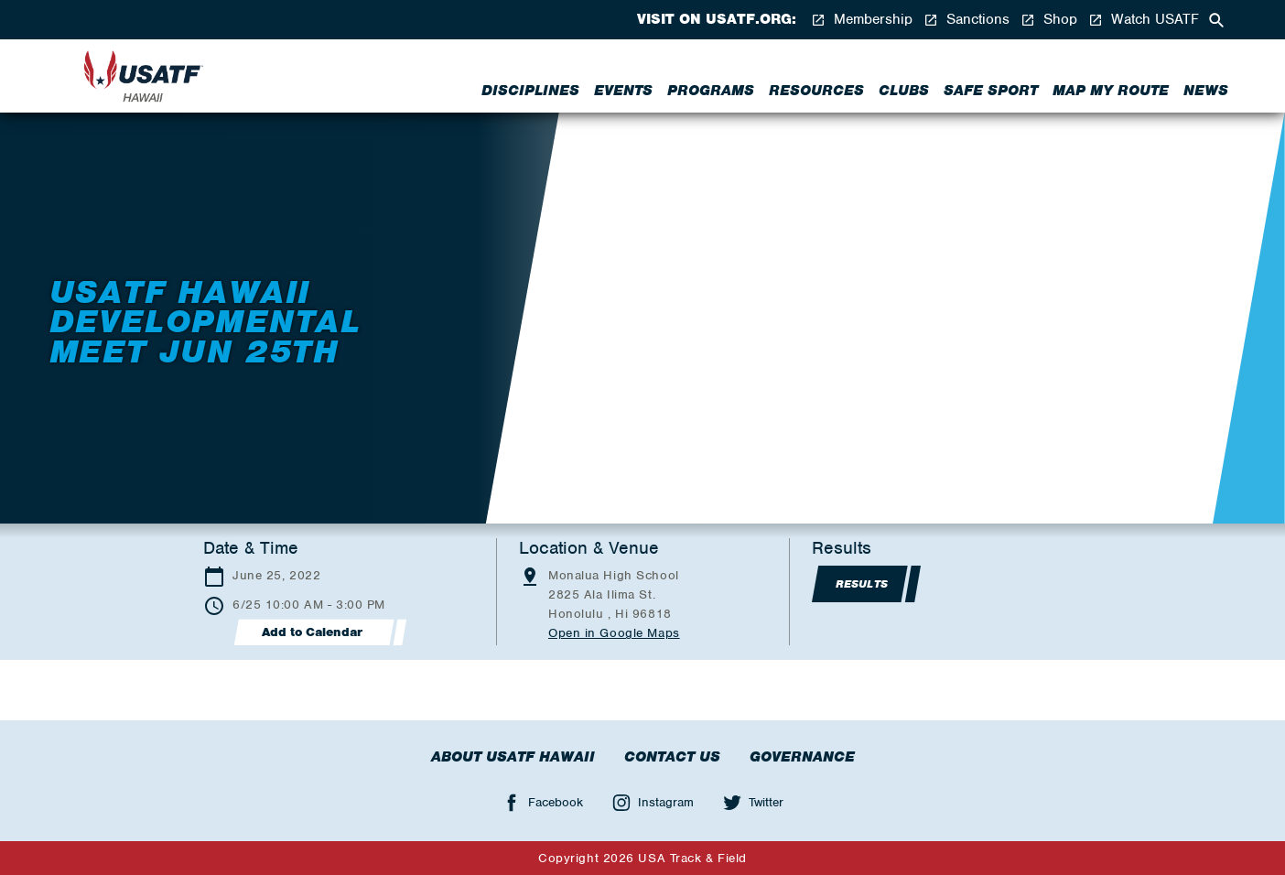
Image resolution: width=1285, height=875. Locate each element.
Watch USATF (1143, 19)
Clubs (904, 90)
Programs (710, 90)
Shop (1048, 19)
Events (623, 90)
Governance (802, 757)
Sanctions (966, 19)
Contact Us (672, 757)
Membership (861, 19)
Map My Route (1111, 90)
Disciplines (530, 90)
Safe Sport (991, 90)
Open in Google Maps (614, 633)
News (1205, 90)
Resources (816, 90)
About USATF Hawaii (513, 757)
